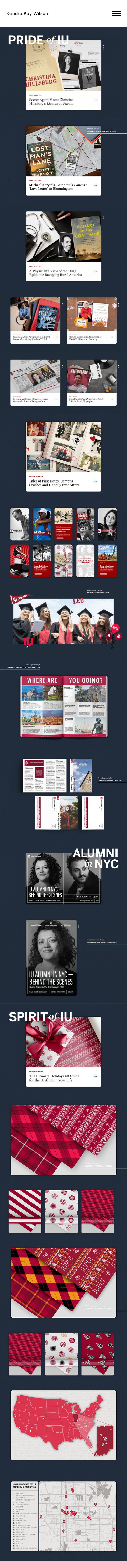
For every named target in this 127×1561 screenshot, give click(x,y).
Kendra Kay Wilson (27, 13)
